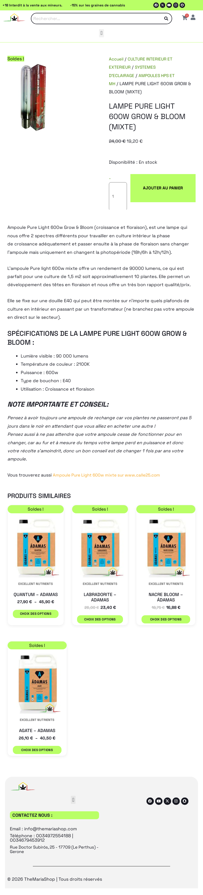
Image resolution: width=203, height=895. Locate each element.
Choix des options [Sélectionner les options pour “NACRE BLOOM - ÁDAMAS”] (166, 604)
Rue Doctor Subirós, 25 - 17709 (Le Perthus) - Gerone (47, 829)
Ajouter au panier (162, 180)
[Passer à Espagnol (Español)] (137, 882)
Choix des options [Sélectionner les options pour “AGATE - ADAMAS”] (37, 732)
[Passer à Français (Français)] (98, 882)
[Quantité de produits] (121, 180)
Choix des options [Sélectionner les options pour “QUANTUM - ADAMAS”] (35, 604)
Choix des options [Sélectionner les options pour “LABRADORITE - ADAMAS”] (99, 604)
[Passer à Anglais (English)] (63, 882)
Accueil (116, 59)
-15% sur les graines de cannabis (97, 5)
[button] (101, 33)
